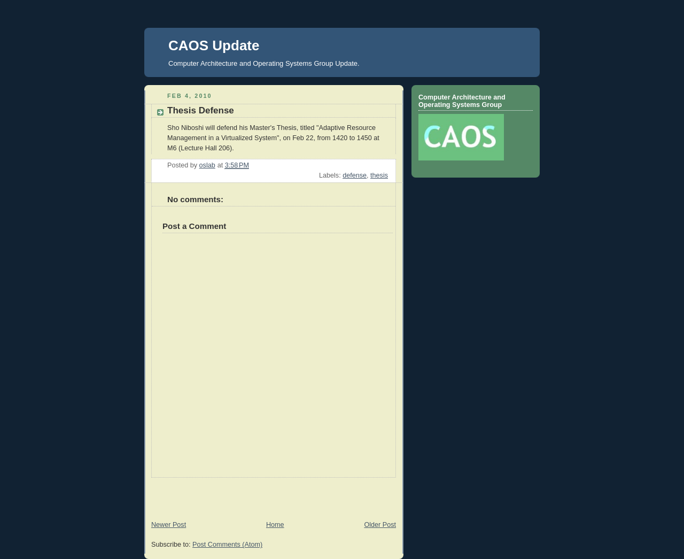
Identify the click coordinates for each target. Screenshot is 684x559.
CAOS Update (213, 45)
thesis (379, 175)
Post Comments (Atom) (227, 544)
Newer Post (168, 525)
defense (355, 175)
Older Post (380, 525)
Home (275, 525)
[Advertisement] (206, 494)
